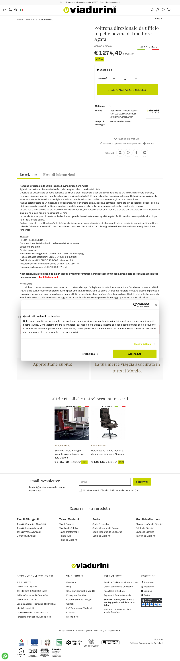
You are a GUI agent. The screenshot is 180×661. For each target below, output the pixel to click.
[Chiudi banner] (156, 305)
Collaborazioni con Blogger (79, 599)
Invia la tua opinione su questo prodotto (120, 143)
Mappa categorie (83, 631)
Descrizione (28, 174)
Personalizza (89, 353)
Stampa (148, 143)
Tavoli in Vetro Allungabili (29, 532)
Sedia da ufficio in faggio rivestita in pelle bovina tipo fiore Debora (69, 454)
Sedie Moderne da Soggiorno (107, 532)
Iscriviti (142, 481)
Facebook (147, 582)
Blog (68, 587)
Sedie (96, 519)
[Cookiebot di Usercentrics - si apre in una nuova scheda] (135, 305)
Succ (157, 19)
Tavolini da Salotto (68, 528)
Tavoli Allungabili (28, 519)
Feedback (71, 582)
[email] (105, 482)
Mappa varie (113, 631)
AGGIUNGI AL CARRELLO (127, 89)
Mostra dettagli (142, 344)
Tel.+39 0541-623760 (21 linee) (32, 591)
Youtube (146, 591)
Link (138, 490)
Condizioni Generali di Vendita (80, 591)
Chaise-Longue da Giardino (149, 524)
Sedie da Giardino (101, 536)
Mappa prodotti (66, 631)
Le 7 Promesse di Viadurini (79, 608)
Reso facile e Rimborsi (114, 591)
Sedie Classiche (100, 524)
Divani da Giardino (145, 532)
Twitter (146, 595)
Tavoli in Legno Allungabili (29, 528)
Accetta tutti (134, 353)
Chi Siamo (71, 612)
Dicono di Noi (72, 617)
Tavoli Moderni (69, 519)
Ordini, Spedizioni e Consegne (118, 587)
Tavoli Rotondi (66, 524)
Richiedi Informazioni (59, 174)
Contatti (70, 604)
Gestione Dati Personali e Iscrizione (121, 582)
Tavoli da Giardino (68, 540)
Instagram (147, 587)
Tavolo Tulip (65, 536)
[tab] (28, 175)
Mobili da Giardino (148, 519)
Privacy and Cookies (76, 595)
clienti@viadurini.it (25, 608)
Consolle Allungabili (26, 536)
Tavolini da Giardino (146, 536)
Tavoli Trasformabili (69, 532)
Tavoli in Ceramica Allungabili (31, 524)
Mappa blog (99, 631)
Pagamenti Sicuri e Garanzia (117, 595)
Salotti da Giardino (145, 528)
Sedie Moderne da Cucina (105, 528)
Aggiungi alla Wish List (126, 139)
